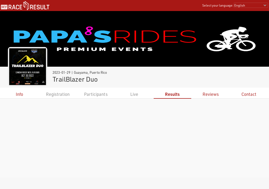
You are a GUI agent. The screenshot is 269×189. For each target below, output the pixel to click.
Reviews (211, 94)
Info (19, 94)
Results (172, 94)
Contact (248, 94)
